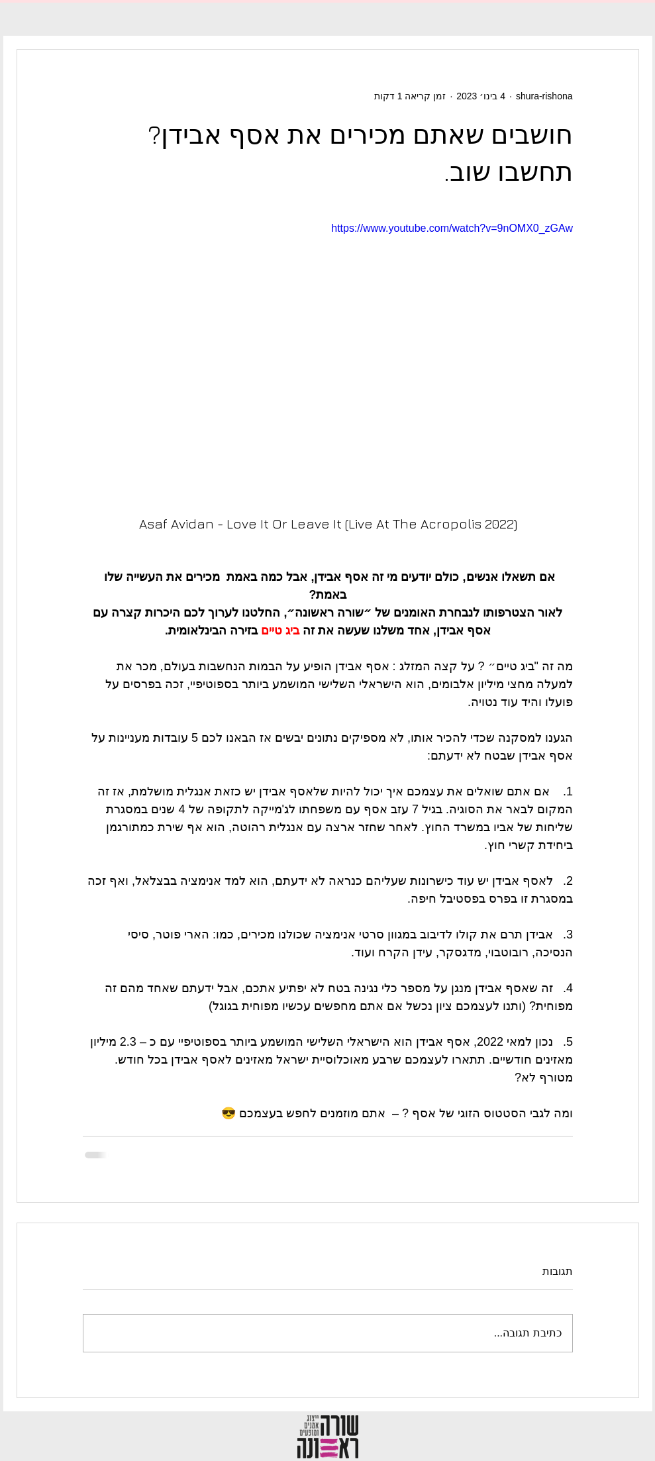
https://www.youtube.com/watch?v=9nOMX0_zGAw (452, 228)
